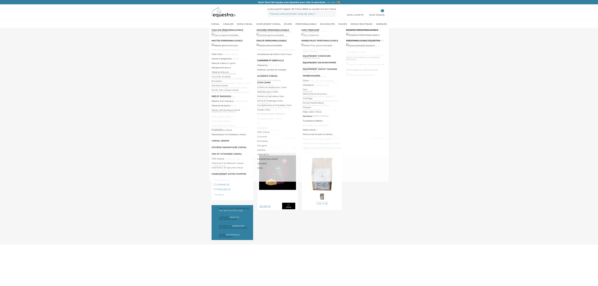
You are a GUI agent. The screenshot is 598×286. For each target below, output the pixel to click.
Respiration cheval (228, 61)
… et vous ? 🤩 (299, 2)
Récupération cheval (230, 88)
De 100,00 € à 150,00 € (231, 150)
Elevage (223, 119)
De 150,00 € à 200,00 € (231, 154)
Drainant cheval (227, 102)
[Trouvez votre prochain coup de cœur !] (301, 14)
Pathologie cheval (228, 107)
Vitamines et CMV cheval (232, 66)
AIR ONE (223, 180)
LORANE (222, 184)
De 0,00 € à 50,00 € (230, 140)
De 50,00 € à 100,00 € (231, 145)
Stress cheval (225, 75)
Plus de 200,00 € (228, 159)
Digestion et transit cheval (233, 56)
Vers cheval (224, 97)
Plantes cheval (226, 129)
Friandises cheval (228, 124)
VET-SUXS (223, 170)
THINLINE (223, 189)
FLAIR (221, 175)
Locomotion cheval (229, 70)
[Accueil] (213, 31)
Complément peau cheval (233, 93)
